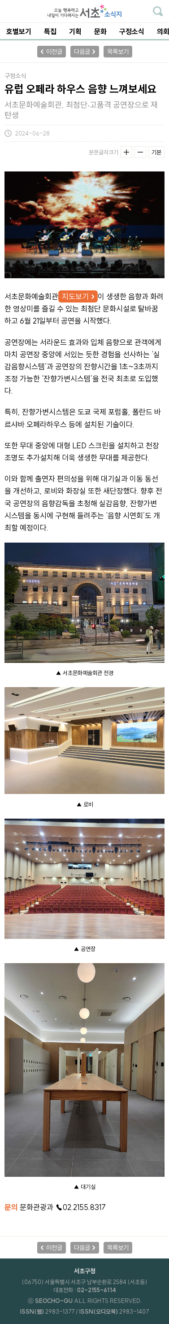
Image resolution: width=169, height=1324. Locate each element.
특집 (50, 31)
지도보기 (75, 296)
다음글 (82, 52)
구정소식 (131, 31)
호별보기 (18, 31)
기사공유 (159, 133)
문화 (100, 31)
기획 (75, 31)
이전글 (54, 52)
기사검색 (158, 11)
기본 (156, 152)
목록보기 (118, 52)
